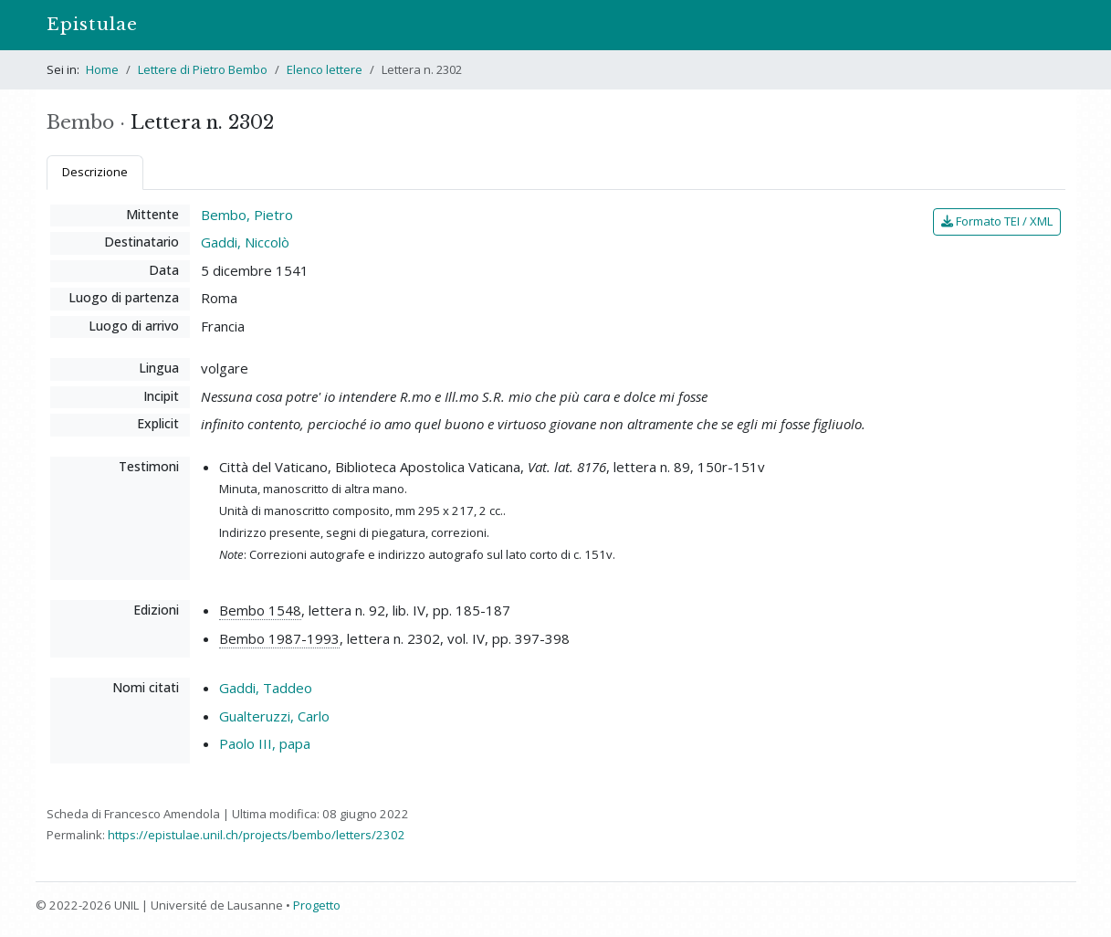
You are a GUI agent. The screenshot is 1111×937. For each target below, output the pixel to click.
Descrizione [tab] (95, 171)
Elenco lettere (324, 69)
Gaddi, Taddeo (265, 688)
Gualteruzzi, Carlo (274, 716)
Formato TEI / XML (997, 221)
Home (102, 69)
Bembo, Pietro (247, 214)
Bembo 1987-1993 (279, 638)
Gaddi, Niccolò (245, 242)
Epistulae (92, 24)
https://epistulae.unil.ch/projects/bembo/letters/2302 (256, 834)
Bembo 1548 (260, 610)
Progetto (317, 905)
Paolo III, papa (264, 743)
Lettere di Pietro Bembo (202, 69)
